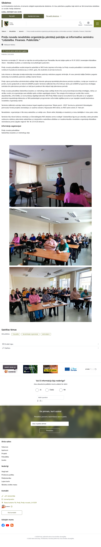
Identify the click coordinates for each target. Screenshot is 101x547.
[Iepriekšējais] (5, 369)
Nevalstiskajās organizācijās (30, 334)
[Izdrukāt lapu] (50, 344)
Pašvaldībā (16, 334)
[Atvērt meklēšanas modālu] (80, 24)
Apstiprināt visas (33, 16)
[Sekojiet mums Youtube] (7, 525)
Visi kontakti (12, 513)
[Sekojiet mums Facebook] (3, 525)
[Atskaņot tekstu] (9, 44)
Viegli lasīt (5, 472)
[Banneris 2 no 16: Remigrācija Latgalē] (30, 369)
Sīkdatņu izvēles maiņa (9, 485)
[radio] (38, 389)
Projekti (4, 453)
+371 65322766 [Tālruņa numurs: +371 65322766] (9, 496)
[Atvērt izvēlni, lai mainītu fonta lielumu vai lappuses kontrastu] (88, 24)
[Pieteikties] (49, 430)
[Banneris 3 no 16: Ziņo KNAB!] (50, 369)
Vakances (5, 447)
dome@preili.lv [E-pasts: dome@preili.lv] (9, 499)
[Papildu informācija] (11, 506)
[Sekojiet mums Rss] (11, 525)
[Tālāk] (96, 369)
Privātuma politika (8, 475)
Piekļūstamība (6, 478)
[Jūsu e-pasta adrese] (50, 424)
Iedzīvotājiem (46, 334)
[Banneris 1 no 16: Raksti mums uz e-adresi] (10, 369)
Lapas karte (6, 481)
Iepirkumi (5, 450)
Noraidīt (12, 16)
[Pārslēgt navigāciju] (97, 23)
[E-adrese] (6, 506)
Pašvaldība (5, 457)
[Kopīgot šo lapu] (50, 348)
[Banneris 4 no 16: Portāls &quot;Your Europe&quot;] (70, 369)
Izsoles (4, 460)
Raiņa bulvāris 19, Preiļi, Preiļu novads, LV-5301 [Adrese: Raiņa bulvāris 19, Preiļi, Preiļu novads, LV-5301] (20, 503)
